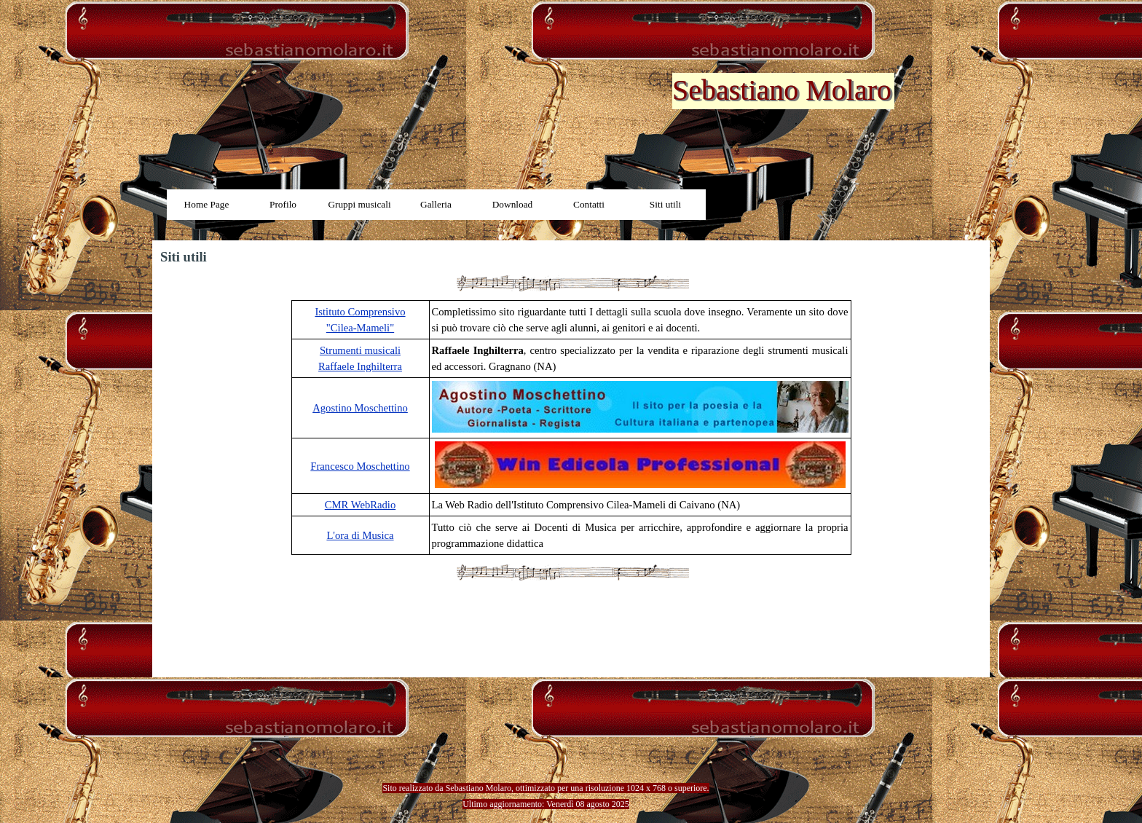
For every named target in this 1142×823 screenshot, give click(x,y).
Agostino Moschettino (360, 408)
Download (512, 204)
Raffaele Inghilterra (360, 366)
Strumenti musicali (360, 350)
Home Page (206, 204)
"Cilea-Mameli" (360, 328)
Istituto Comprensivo (360, 312)
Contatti (589, 204)
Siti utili (665, 204)
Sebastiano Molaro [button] (781, 90)
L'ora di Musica (359, 535)
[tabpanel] (571, 427)
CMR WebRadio (360, 505)
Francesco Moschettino (359, 466)
